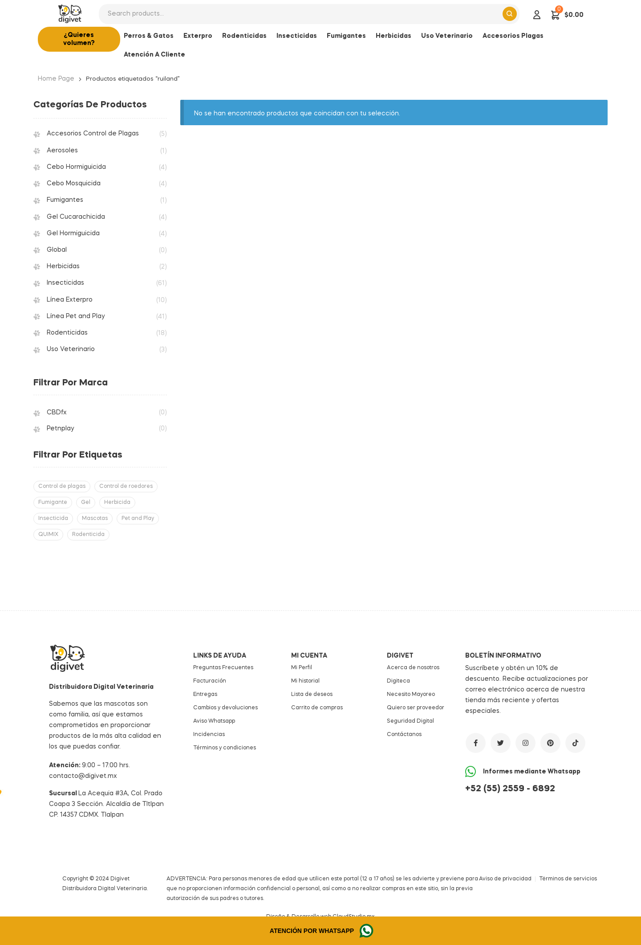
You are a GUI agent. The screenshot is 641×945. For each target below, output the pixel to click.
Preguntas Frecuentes (223, 668)
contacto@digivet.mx (83, 776)
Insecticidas (65, 283)
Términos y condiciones (224, 748)
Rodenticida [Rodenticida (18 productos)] (88, 534)
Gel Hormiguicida (73, 233)
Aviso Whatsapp (214, 721)
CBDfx (57, 412)
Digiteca (398, 681)
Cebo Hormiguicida (76, 167)
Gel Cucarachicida (76, 217)
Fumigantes (65, 200)
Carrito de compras (317, 708)
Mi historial (305, 681)
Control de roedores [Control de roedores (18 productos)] (126, 486)
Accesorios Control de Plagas (93, 134)
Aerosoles (62, 150)
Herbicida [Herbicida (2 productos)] (117, 502)
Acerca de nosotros (413, 668)
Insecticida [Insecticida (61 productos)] (53, 518)
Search (510, 14)
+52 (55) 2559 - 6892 (510, 789)
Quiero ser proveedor (415, 708)
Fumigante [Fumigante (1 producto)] (52, 502)
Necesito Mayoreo (411, 694)
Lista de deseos (312, 694)
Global (57, 250)
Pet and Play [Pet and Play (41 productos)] (138, 518)
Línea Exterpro (70, 300)
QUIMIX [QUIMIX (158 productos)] (48, 534)
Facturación (209, 681)
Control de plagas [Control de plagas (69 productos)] (61, 486)
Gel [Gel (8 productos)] (85, 502)
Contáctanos (404, 734)
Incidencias (209, 734)
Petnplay (60, 428)
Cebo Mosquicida (74, 183)
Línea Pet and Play (76, 316)
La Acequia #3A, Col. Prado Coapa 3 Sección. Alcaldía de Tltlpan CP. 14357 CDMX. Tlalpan (106, 804)
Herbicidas (63, 266)
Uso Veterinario (71, 349)
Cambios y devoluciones (225, 708)
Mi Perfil (301, 668)
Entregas (205, 694)
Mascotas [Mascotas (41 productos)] (95, 518)
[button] (79, 39)
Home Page (56, 79)
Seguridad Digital (410, 721)
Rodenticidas (67, 333)
